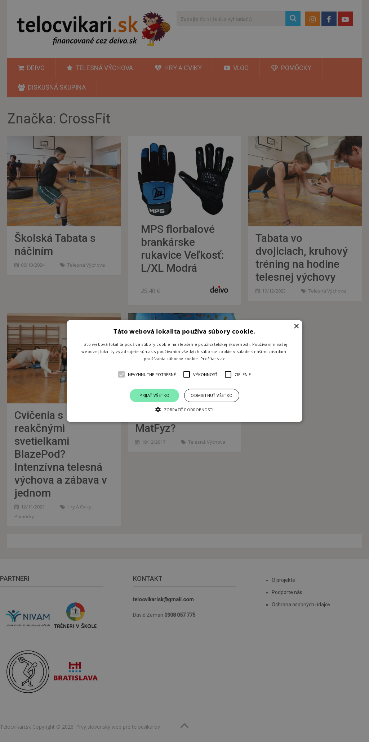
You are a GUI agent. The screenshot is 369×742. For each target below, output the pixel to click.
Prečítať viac (212, 358)
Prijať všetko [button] (154, 395)
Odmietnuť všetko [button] (211, 395)
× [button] (296, 326)
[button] (184, 371)
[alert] (184, 371)
